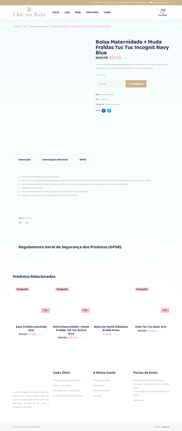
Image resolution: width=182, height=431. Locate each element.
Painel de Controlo (101, 380)
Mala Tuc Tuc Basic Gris (151, 327)
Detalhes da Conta (101, 390)
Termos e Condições (62, 385)
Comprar (138, 84)
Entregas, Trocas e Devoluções (67, 390)
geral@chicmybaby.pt (160, 2)
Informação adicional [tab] (55, 160)
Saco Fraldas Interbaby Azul (31, 329)
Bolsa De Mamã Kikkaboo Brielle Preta (111, 329)
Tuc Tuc (28, 218)
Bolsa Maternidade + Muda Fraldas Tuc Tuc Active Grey (71, 330)
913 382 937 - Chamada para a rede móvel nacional (127, 2)
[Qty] (117, 83)
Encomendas (99, 385)
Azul (27, 222)
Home (17, 26)
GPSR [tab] (82, 160)
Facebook (97, 2)
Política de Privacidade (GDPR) (67, 380)
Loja (25, 26)
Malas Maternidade (39, 26)
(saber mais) (138, 400)
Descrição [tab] (25, 160)
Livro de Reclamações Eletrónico (68, 396)
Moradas (97, 396)
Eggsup (166, 427)
